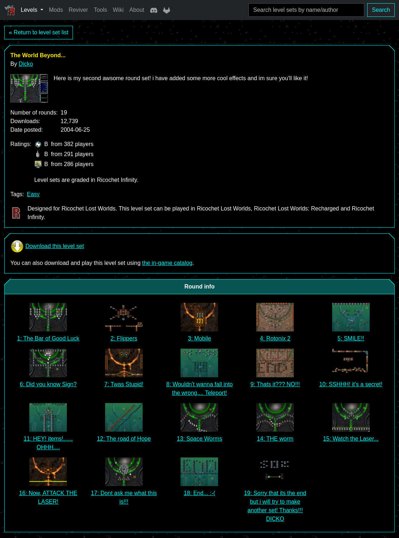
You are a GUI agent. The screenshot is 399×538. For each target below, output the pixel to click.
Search (381, 10)
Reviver (78, 10)
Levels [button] (30, 10)
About (136, 10)
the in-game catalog (167, 263)
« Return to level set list (38, 32)
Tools (100, 10)
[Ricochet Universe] (9, 10)
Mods (56, 10)
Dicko (26, 64)
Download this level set (47, 246)
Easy (33, 194)
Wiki (118, 10)
